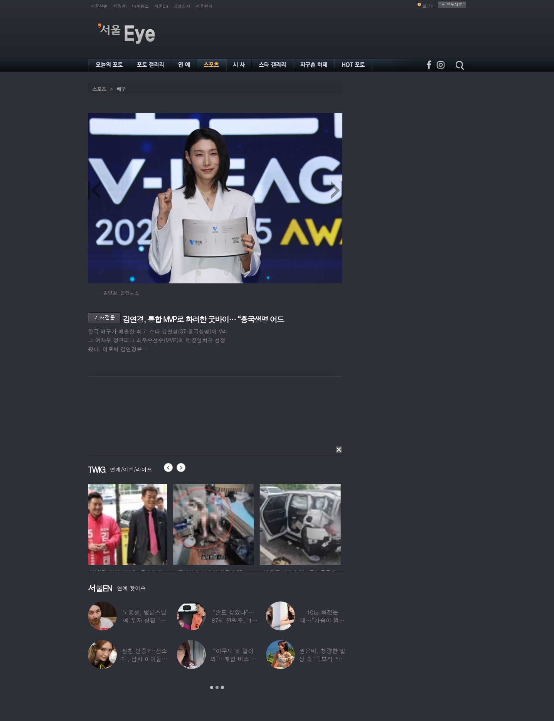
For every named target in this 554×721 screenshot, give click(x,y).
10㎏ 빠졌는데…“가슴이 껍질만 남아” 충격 (322, 620)
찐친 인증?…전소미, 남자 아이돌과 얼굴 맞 (144, 659)
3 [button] (222, 687)
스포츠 (99, 89)
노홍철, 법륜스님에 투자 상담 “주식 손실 (145, 620)
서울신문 (99, 6)
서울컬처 (204, 6)
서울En (161, 6)
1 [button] (211, 687)
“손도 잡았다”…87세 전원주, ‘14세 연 (233, 620)
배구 (121, 89)
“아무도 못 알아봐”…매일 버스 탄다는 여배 (233, 659)
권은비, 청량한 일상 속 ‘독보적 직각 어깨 (322, 659)
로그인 (428, 6)
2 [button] (217, 687)
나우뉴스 (140, 6)
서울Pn (119, 6)
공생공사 (181, 6)
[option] (128, 523)
